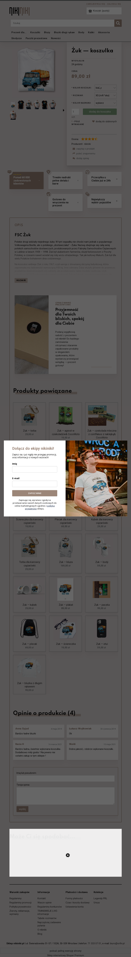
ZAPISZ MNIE (34, 493)
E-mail (15, 478)
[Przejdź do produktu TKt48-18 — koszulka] (65, 873)
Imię (14, 463)
